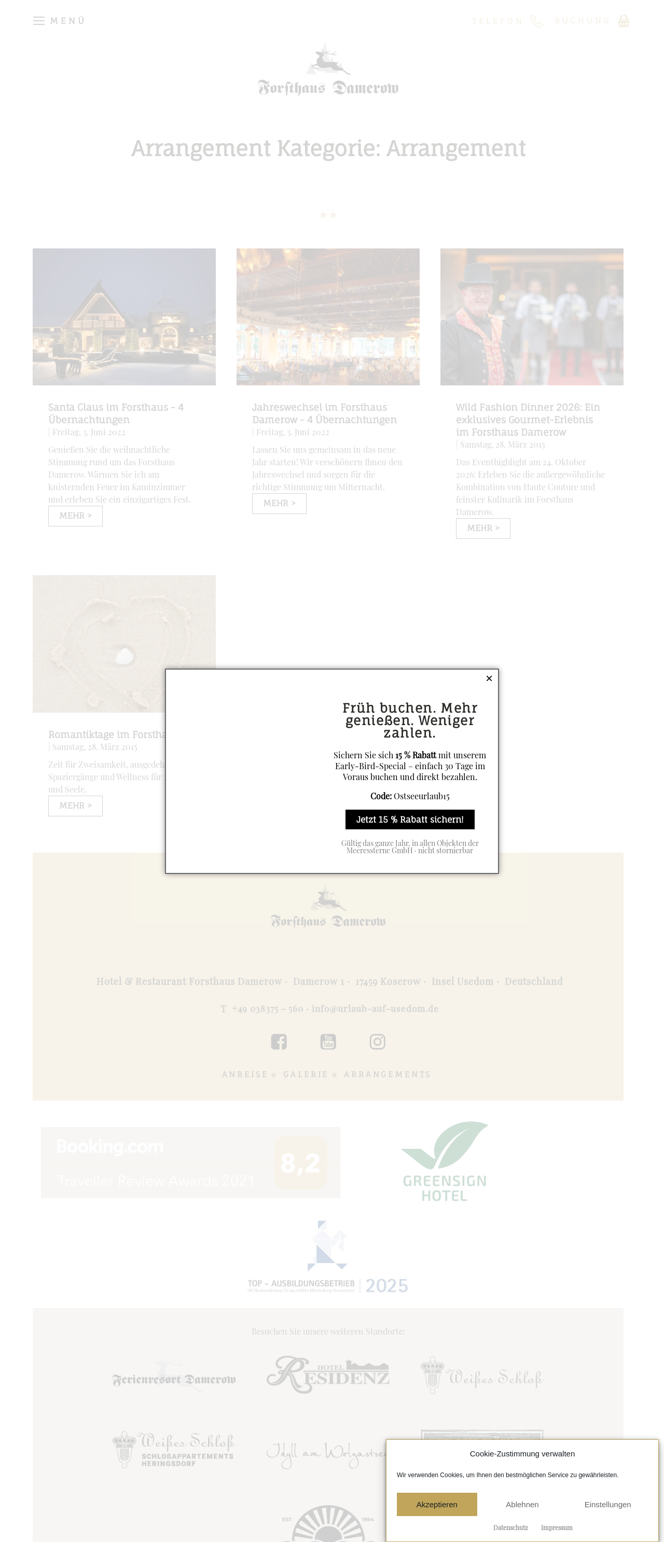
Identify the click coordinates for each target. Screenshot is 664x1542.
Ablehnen (522, 1504)
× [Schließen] (489, 678)
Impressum (557, 1527)
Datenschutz (510, 1527)
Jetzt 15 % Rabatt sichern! (410, 819)
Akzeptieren (437, 1504)
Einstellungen (608, 1504)
